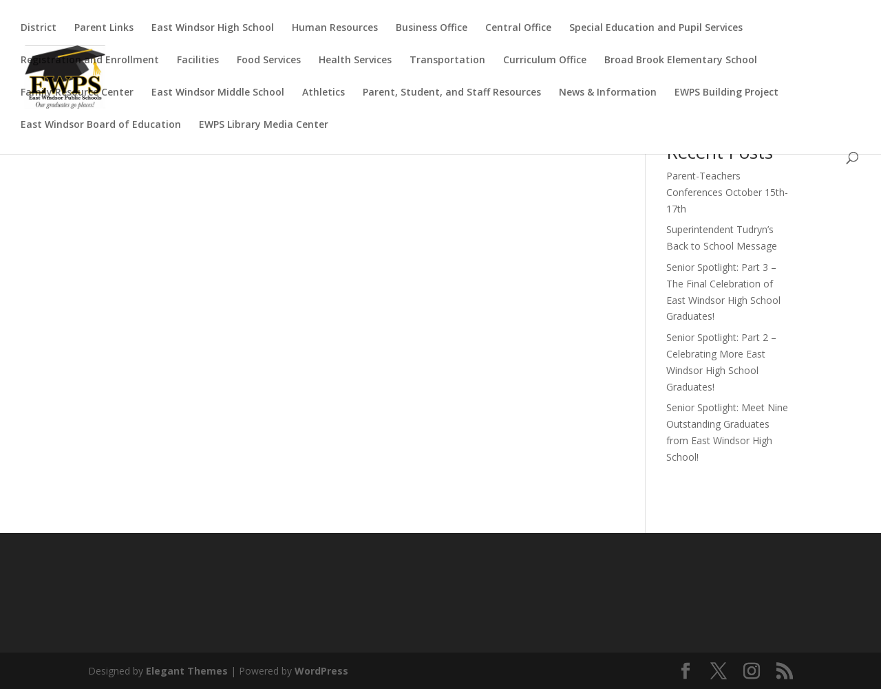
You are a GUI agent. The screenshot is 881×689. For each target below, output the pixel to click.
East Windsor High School (212, 28)
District (38, 28)
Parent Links (104, 28)
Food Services (269, 60)
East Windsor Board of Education (101, 125)
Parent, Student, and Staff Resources (452, 92)
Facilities (198, 60)
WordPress (321, 670)
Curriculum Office (544, 60)
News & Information (608, 92)
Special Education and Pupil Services (656, 28)
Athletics (323, 92)
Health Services (355, 60)
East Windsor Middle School (217, 92)
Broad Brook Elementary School (680, 60)
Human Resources (335, 28)
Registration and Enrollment (90, 60)
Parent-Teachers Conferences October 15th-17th (727, 192)
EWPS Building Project (726, 92)
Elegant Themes (187, 670)
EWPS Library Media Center (263, 125)
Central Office (518, 28)
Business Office (431, 28)
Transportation (447, 60)
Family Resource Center (77, 92)
